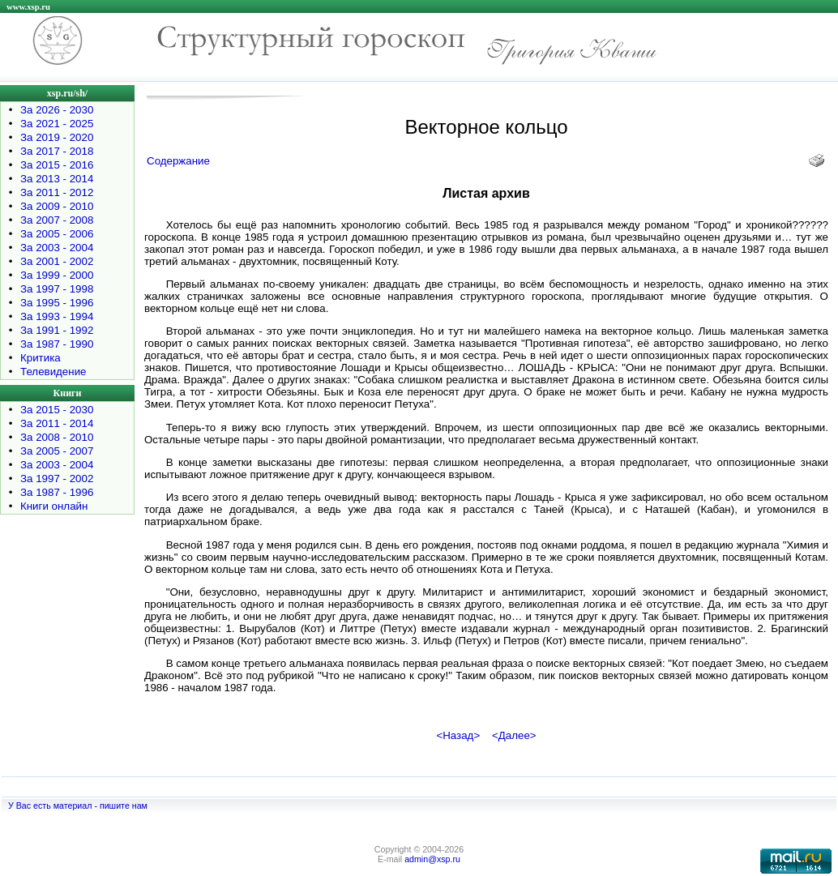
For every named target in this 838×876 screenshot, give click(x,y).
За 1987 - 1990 (56, 344)
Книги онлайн (54, 506)
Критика (40, 358)
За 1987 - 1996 (56, 492)
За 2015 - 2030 (56, 410)
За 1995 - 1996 (56, 303)
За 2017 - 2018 (56, 151)
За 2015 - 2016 (56, 165)
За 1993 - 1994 (56, 316)
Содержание (178, 161)
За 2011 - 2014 (56, 423)
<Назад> (458, 735)
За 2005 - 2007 (56, 451)
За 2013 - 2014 (56, 179)
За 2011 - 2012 (56, 192)
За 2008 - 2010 (56, 437)
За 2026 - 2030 (56, 110)
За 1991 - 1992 (56, 330)
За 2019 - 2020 (56, 137)
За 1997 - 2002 (56, 478)
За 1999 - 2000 (56, 275)
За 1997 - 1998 (56, 289)
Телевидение (53, 371)
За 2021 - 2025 (56, 124)
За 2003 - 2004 (56, 247)
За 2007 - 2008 (56, 220)
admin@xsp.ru (432, 859)
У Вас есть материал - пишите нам (78, 805)
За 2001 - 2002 (56, 261)
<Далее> (514, 735)
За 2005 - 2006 (56, 234)
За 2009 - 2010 (56, 206)
